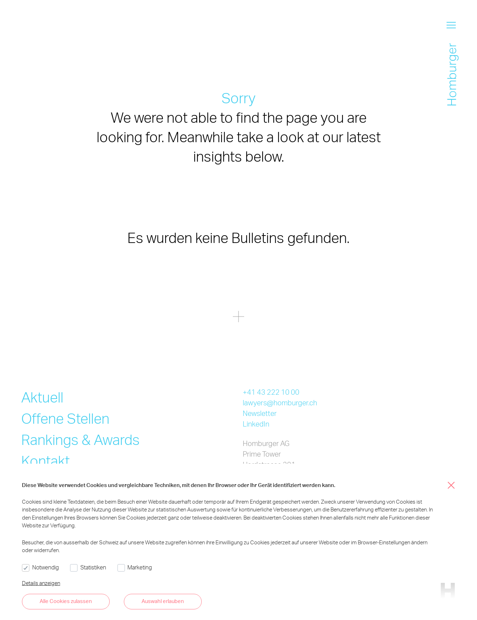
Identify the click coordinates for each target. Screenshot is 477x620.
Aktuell (42, 397)
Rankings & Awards (80, 439)
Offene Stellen (65, 418)
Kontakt (45, 461)
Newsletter (260, 413)
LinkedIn (256, 423)
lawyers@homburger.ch (280, 402)
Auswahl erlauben (163, 600)
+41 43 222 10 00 (271, 391)
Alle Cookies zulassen (66, 600)
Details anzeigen (41, 582)
